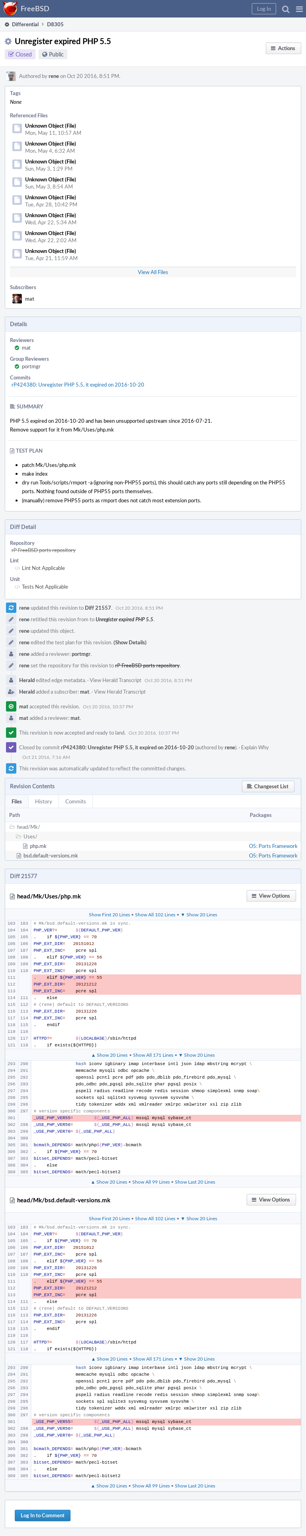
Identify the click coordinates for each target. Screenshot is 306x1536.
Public (56, 54)
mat (29, 298)
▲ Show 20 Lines (109, 1055)
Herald (27, 680)
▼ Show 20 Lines (198, 914)
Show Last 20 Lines (195, 1181)
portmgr (31, 366)
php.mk (38, 846)
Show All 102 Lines (155, 914)
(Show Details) (130, 642)
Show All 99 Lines (151, 1181)
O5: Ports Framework (273, 846)
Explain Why (255, 747)
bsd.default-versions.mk (51, 855)
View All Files (153, 272)
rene (54, 76)
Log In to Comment (43, 1515)
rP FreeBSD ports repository (44, 550)
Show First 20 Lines (109, 914)
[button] (299, 8)
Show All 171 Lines (153, 1055)
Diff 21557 (98, 607)
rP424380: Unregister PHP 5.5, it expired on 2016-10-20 (78, 384)
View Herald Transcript (115, 680)
